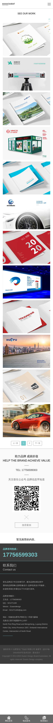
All (49, 19)
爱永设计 (36, 653)
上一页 (15, 443)
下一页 (37, 443)
